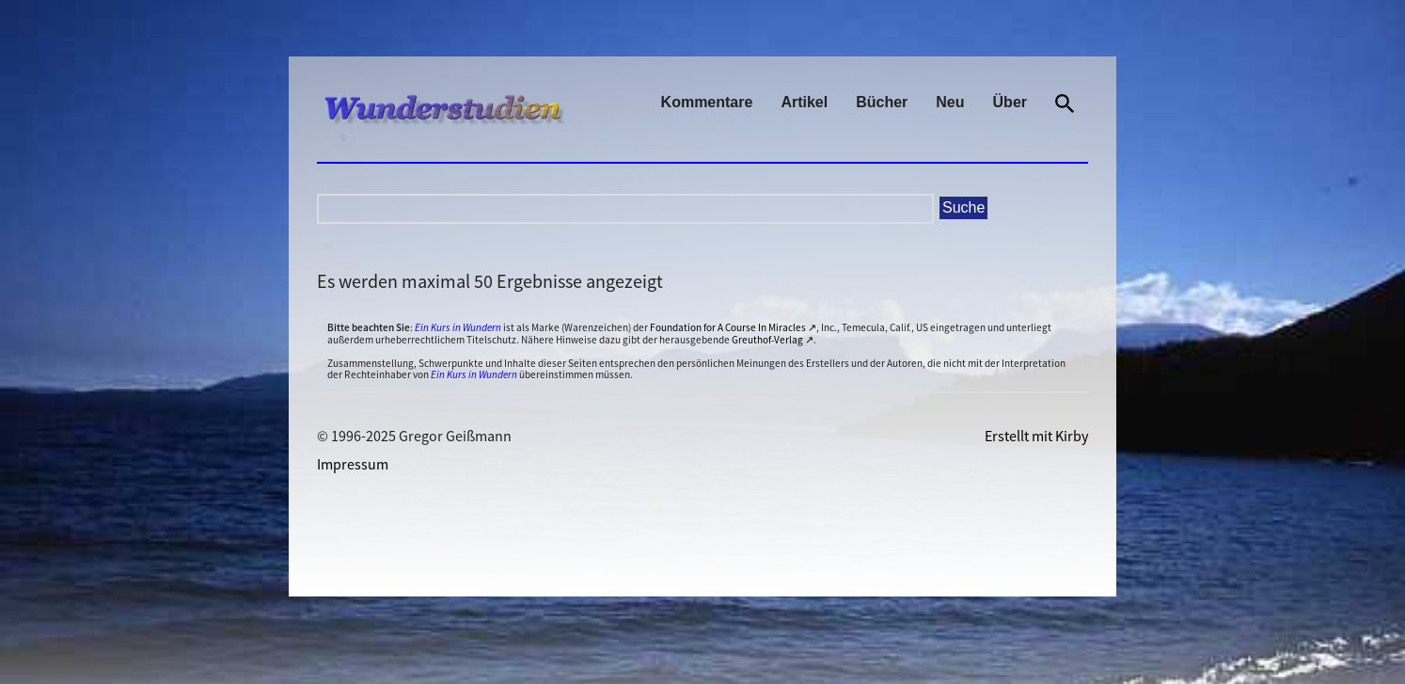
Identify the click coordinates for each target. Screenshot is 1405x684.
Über (1010, 102)
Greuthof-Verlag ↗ (772, 339)
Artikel (804, 102)
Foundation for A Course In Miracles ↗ (733, 327)
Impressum (352, 463)
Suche (963, 207)
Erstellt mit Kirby (1036, 435)
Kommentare (707, 102)
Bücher (882, 102)
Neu (950, 102)
